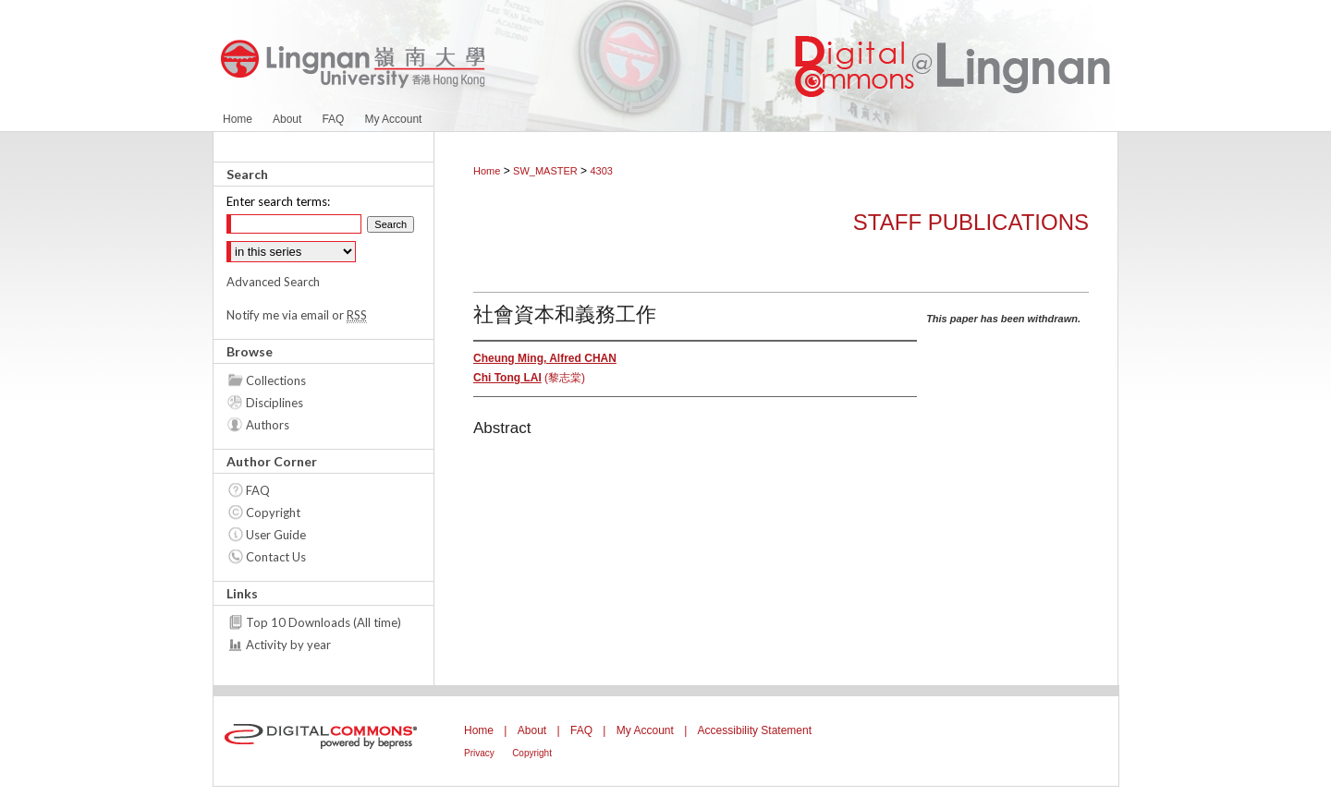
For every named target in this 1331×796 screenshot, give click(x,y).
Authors (267, 424)
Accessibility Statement (755, 730)
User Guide (276, 534)
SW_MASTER (545, 170)
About (532, 730)
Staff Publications (971, 222)
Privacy (479, 753)
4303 (601, 170)
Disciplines (274, 402)
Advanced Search (273, 281)
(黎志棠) (529, 377)
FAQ (258, 490)
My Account (645, 730)
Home (486, 170)
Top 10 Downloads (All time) (323, 622)
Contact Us (276, 556)
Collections (276, 380)
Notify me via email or (296, 315)
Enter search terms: (278, 201)
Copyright (273, 512)
